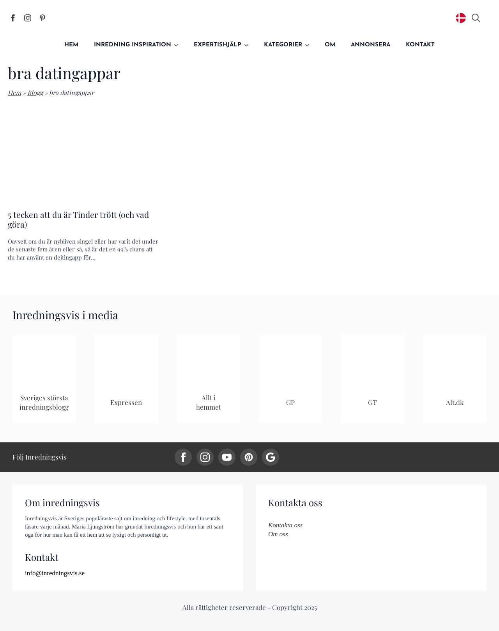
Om (330, 45)
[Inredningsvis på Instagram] (28, 18)
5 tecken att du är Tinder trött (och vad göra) (78, 220)
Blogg (35, 92)
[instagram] (205, 457)
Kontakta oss (285, 525)
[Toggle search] (476, 18)
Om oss (278, 534)
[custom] (248, 457)
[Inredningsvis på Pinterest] (42, 18)
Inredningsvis (41, 518)
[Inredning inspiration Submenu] (178, 45)
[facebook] (183, 457)
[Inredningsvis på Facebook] (13, 18)
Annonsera (370, 45)
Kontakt (420, 45)
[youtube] (226, 457)
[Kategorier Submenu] (309, 45)
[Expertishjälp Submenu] (248, 45)
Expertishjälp (217, 45)
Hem (71, 45)
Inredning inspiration (132, 45)
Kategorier (283, 45)
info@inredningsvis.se (55, 573)
